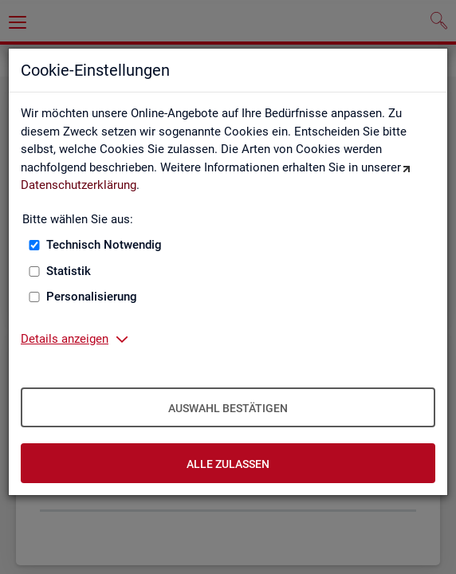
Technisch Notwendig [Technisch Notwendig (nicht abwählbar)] (104, 245)
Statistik (68, 271)
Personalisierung (91, 296)
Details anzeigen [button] (64, 339)
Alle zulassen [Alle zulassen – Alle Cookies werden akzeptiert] (228, 464)
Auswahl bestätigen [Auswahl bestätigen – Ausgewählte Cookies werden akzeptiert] (228, 408)
